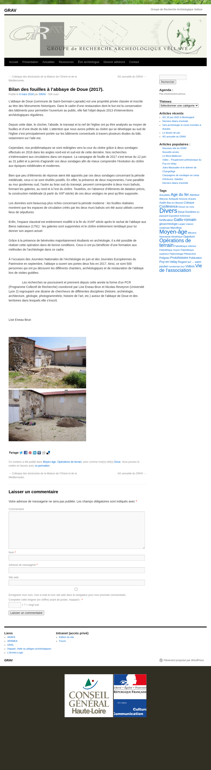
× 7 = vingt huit (24, 604)
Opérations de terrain (69, 461)
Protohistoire (179, 257)
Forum (62, 641)
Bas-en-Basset (175, 202)
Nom (12, 552)
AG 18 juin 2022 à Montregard (178, 117)
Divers (168, 210)
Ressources (66, 62)
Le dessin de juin (171, 132)
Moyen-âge (49, 461)
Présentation (30, 62)
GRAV (10, 10)
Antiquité (173, 199)
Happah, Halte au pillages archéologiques (29, 648)
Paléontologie (177, 254)
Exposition (174, 216)
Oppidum (189, 236)
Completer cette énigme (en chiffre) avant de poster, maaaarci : (46, 599)
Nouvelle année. (171, 152)
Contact (134, 62)
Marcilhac (176, 227)
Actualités (48, 62)
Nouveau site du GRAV (174, 148)
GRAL (10, 645)
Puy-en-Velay (168, 261)
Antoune (183, 199)
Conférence (168, 206)
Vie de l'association (180, 268)
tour (183, 266)
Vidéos (190, 266)
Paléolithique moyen (169, 250)
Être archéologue (88, 62)
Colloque (189, 202)
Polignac (164, 257)
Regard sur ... (186, 261)
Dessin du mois (186, 206)
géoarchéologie (168, 223)
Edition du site (66, 637)
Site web (14, 577)
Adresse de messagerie (23, 564)
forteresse (185, 216)
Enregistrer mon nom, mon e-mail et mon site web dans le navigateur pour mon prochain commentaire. (67, 595)
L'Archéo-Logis (15, 652)
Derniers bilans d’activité (175, 121)
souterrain (174, 266)
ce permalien (42, 465)
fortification (166, 220)
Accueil (13, 62)
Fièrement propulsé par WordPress (184, 660)
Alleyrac (163, 199)
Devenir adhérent (114, 62)
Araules (192, 199)
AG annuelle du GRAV (131, 76)
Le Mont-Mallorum (172, 156)
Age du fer (180, 194)
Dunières (190, 211)
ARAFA (11, 637)
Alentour (194, 194)
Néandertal (165, 236)
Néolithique (177, 236)
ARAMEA (12, 641)
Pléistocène (190, 254)
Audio (162, 202)
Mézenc (192, 232)
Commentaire (16, 509)
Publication (195, 257)
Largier (181, 224)
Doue (117, 461)
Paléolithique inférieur (185, 246)
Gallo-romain (185, 219)
